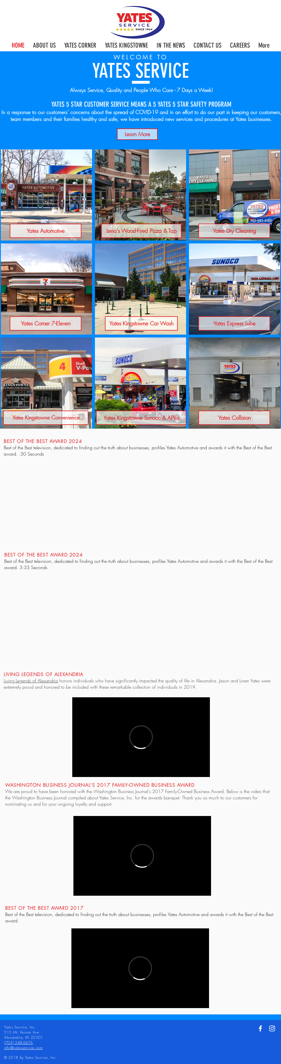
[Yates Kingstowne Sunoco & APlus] (141, 418)
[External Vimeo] (141, 737)
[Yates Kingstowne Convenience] (45, 418)
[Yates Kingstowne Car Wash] (141, 323)
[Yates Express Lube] (234, 323)
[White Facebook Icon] (260, 1028)
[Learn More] (137, 134)
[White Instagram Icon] (272, 1028)
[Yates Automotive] (45, 231)
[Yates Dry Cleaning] (234, 231)
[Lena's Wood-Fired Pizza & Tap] (141, 231)
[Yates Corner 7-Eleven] (45, 323)
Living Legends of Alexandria (31, 681)
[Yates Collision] (234, 418)
